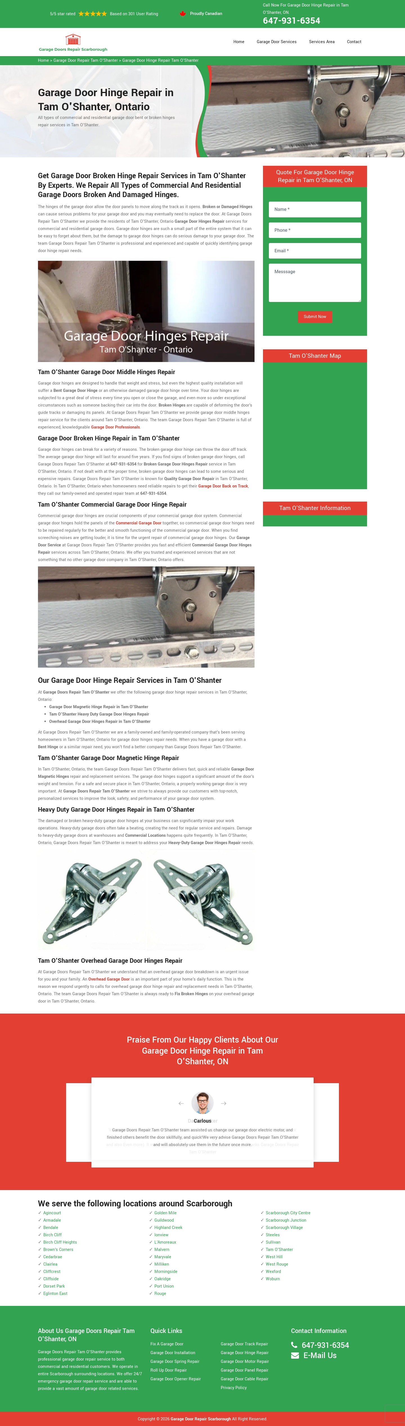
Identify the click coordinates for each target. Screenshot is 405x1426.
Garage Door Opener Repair (175, 1379)
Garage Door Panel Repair (244, 1370)
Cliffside (51, 1279)
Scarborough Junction (286, 1220)
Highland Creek (168, 1228)
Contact (354, 42)
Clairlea (50, 1264)
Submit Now (315, 317)
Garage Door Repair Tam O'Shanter (85, 60)
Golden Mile (165, 1213)
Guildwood (164, 1220)
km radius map (315, 424)
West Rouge (277, 1264)
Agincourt (52, 1213)
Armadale (52, 1220)
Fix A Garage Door (166, 1344)
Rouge (160, 1294)
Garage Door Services (277, 42)
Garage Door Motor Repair (245, 1362)
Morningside (165, 1272)
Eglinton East (55, 1294)
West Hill (274, 1257)
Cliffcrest (51, 1272)
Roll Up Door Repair (168, 1370)
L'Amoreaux (165, 1242)
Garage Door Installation (172, 1353)
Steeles (273, 1235)
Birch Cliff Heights (60, 1242)
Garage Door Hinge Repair (245, 1353)
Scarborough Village (284, 1228)
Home (238, 42)
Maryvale (162, 1257)
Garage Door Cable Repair (244, 1379)
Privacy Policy (234, 1388)
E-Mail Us (320, 1355)
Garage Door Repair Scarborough (201, 1419)
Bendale (50, 1228)
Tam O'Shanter (279, 1250)
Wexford (273, 1272)
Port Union (164, 1286)
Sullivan (273, 1242)
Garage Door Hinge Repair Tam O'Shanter (160, 60)
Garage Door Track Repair (244, 1344)
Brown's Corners (58, 1250)
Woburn (273, 1279)
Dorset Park (54, 1286)
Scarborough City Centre (288, 1213)
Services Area (322, 42)
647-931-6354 (291, 21)
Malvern (161, 1250)
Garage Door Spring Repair (174, 1362)
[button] (186, 1103)
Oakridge (162, 1279)
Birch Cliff (52, 1235)
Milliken (161, 1264)
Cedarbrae (52, 1257)
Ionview (161, 1235)
